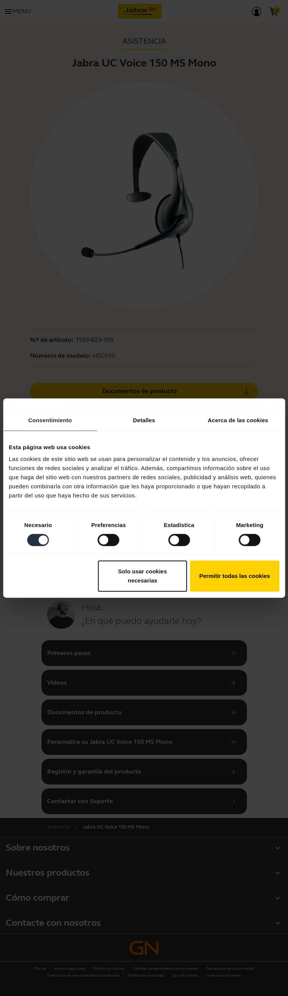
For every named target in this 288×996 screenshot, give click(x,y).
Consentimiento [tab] (50, 420)
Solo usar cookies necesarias (142, 576)
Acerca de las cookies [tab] (238, 420)
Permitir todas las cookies (234, 576)
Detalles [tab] (144, 420)
